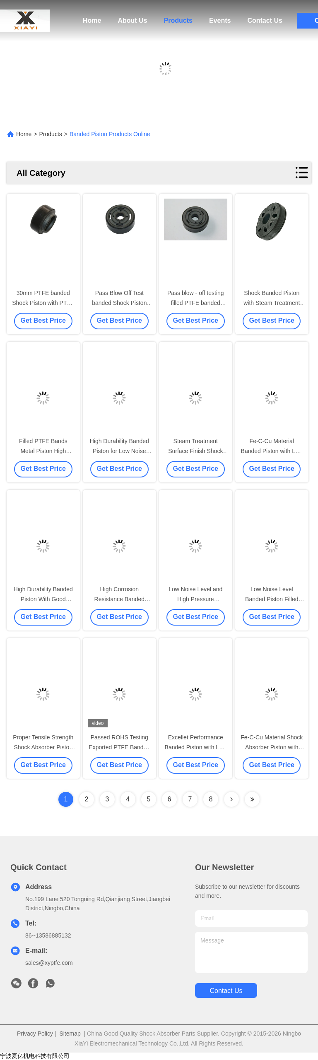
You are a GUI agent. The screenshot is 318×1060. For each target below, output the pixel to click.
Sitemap (69, 1033)
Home (92, 20)
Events (220, 20)
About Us (132, 20)
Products (178, 20)
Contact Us (264, 20)
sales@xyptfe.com (49, 962)
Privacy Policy (35, 1033)
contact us (226, 990)
